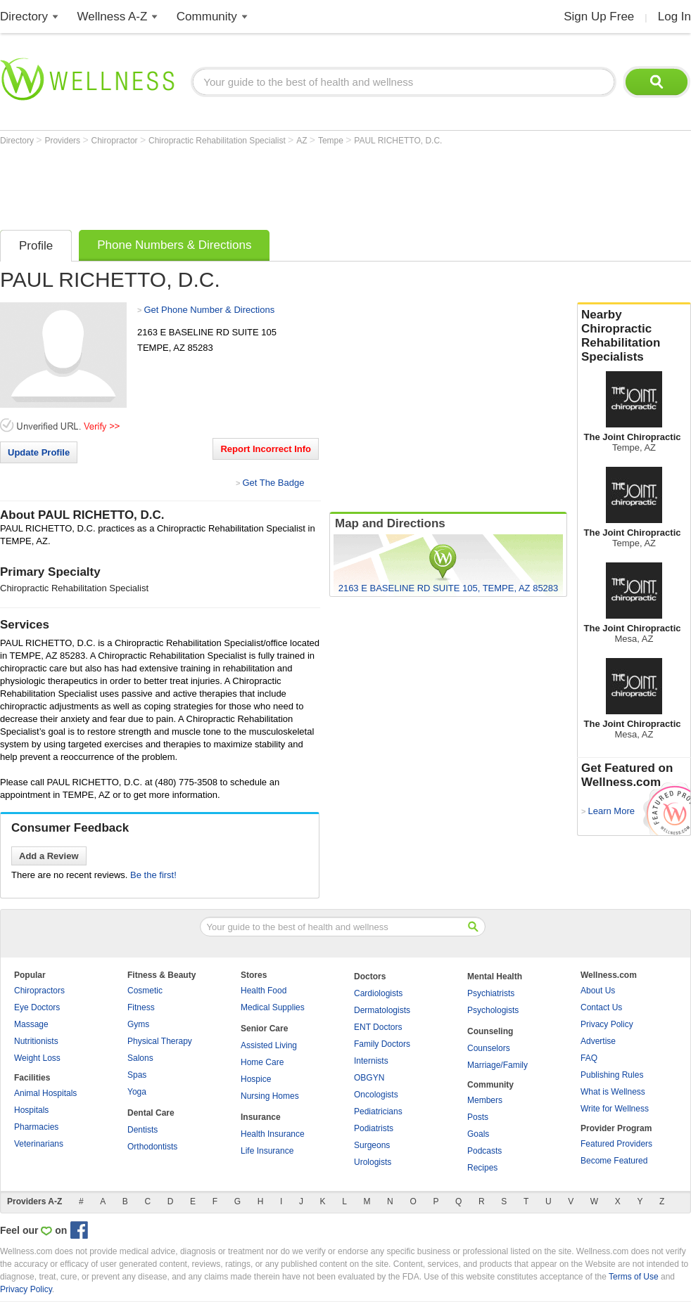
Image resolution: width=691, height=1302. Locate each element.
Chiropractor (115, 141)
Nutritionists (36, 1041)
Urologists (372, 1162)
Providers (63, 141)
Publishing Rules (612, 1075)
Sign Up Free (599, 16)
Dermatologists (382, 1010)
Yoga (136, 1092)
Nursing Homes (270, 1096)
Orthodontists (152, 1147)
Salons (140, 1058)
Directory (24, 16)
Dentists (142, 1130)
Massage (31, 1024)
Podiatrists (373, 1128)
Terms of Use (634, 1277)
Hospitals (31, 1110)
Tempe (332, 141)
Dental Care (151, 1113)
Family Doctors (382, 1044)
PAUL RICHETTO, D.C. (398, 141)
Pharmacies (36, 1127)
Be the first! (153, 875)
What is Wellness (613, 1092)
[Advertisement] (256, 184)
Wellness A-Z (112, 16)
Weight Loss (37, 1058)
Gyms (138, 1024)
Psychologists (493, 1010)
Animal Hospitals (45, 1093)
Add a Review (49, 856)
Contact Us (601, 1007)
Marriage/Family (497, 1065)
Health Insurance (273, 1134)
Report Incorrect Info (265, 449)
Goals (478, 1134)
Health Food (263, 990)
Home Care (262, 1062)
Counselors (488, 1048)
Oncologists (376, 1095)
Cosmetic (145, 990)
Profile (36, 245)
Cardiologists (378, 993)
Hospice (256, 1079)
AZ (303, 141)
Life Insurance (267, 1151)
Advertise (598, 1041)
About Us (598, 990)
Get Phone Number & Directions (209, 309)
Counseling (490, 1031)
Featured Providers (616, 1144)
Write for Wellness (615, 1109)
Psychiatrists (490, 993)
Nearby (634, 336)
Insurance (261, 1117)
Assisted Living (269, 1045)
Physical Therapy (159, 1041)
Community (207, 16)
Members (484, 1100)
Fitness (141, 1007)
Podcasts (484, 1151)
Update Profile (39, 452)
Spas (136, 1075)
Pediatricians (378, 1111)
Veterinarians (38, 1144)
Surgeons (372, 1145)
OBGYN (369, 1078)
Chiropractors (39, 990)
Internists (371, 1061)
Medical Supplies (273, 1007)
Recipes (482, 1168)
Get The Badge (273, 482)
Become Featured (614, 1161)
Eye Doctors (37, 1007)
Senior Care (264, 1028)
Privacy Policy (607, 1024)
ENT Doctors (378, 1027)
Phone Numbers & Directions (174, 245)
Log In (674, 16)
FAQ (589, 1058)
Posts (477, 1117)
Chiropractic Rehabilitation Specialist (218, 141)
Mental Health (494, 976)
